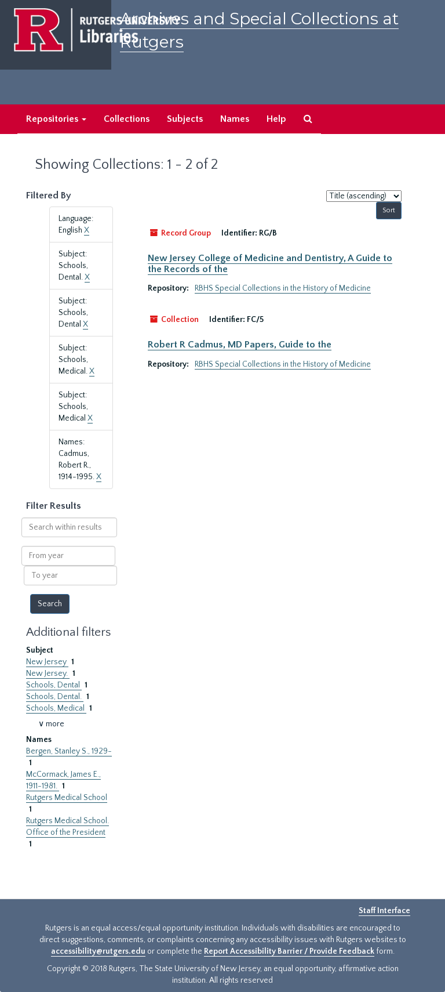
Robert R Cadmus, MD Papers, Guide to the (239, 344)
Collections (126, 119)
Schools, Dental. (54, 696)
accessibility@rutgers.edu (98, 951)
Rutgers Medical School (66, 797)
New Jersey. (48, 673)
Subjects (185, 119)
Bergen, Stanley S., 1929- (69, 751)
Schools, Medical (56, 708)
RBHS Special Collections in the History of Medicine (283, 288)
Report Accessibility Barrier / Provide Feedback (289, 951)
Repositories (56, 119)
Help (276, 119)
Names (234, 119)
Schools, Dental (54, 685)
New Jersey (47, 662)
